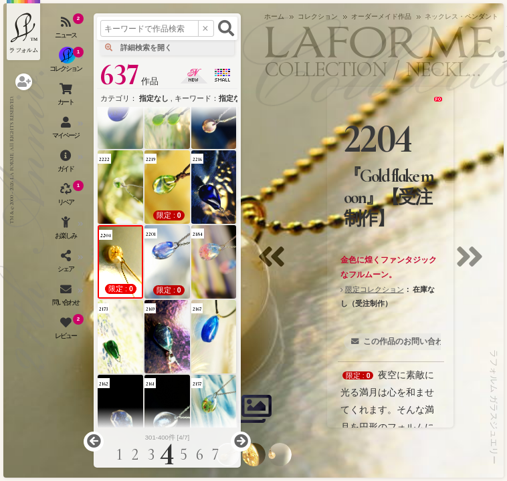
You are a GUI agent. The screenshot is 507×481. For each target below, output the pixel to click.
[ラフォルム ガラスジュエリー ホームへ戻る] (23, 30)
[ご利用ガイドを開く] (67, 163)
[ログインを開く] (23, 81)
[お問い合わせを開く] (67, 297)
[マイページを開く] (67, 130)
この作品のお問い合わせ (407, 341)
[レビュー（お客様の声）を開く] (67, 330)
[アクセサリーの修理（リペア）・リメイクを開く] (67, 197)
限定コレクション (374, 289)
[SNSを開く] (67, 264)
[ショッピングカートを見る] (67, 97)
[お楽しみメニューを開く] (67, 230)
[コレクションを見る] (67, 63)
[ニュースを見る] (67, 30)
